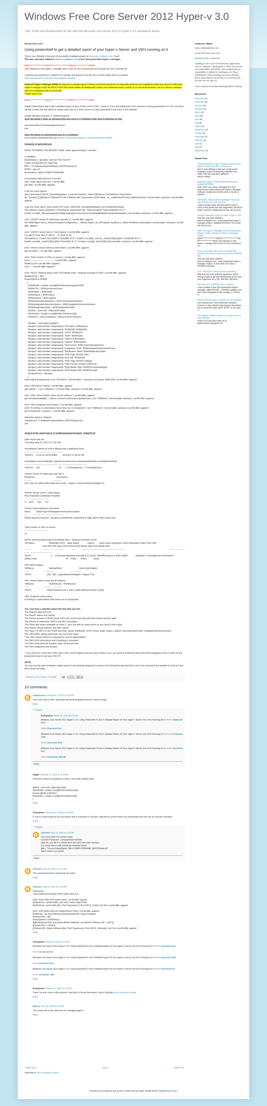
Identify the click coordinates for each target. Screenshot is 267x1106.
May (197, 116)
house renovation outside (124, 992)
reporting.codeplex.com (100, 56)
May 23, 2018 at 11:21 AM (54, 869)
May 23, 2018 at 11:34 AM (54, 887)
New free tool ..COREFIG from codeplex (215, 284)
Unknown (45, 833)
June (197, 119)
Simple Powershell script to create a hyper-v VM (219, 215)
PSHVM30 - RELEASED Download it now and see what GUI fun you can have (218, 201)
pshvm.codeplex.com (66, 59)
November (199, 98)
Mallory (36, 1006)
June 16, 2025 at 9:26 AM (52, 1006)
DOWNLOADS (201, 58)
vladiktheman (39, 695)
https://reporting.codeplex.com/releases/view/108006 (86, 137)
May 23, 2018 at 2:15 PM (62, 833)
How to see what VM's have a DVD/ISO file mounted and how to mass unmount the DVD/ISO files (219, 253)
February (199, 109)
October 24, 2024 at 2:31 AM (58, 988)
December (199, 102)
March (197, 112)
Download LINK (54, 757)
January (198, 105)
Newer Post (30, 1068)
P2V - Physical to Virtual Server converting (216, 271)
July (196, 123)
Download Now (54, 743)
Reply (35, 704)
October (198, 133)
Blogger (173, 1091)
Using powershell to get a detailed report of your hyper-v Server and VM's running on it (219, 165)
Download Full (54, 728)
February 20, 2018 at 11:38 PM (59, 812)
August (198, 126)
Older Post (179, 1068)
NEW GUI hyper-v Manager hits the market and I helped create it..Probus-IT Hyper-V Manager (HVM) (219, 233)
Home (105, 1068)
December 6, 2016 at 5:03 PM (60, 695)
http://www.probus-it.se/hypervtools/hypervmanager (50, 78)
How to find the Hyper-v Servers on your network (219, 300)
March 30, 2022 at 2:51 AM (66, 716)
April (197, 143)
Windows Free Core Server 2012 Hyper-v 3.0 (127, 16)
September (200, 129)
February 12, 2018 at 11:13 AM (54, 774)
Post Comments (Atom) (47, 1073)
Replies (39, 710)
